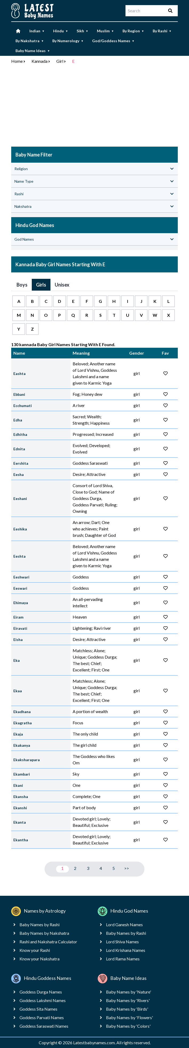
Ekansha (20, 796)
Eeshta (19, 556)
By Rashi (162, 31)
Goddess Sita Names (38, 1008)
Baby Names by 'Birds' (127, 1008)
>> (126, 868)
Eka (16, 660)
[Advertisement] (94, 106)
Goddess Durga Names (40, 991)
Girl (59, 61)
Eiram (18, 617)
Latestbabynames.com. (94, 1042)
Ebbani (19, 394)
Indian (37, 31)
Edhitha (20, 434)
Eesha (18, 474)
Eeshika (20, 529)
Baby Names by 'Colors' (128, 1026)
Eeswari (20, 588)
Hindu (60, 31)
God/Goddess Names (113, 40)
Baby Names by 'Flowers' (129, 1017)
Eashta (19, 373)
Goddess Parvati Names (41, 1017)
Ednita (19, 449)
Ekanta (19, 822)
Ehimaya (20, 602)
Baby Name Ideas (32, 50)
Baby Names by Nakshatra (44, 933)
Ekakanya (21, 745)
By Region (133, 31)
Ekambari (21, 774)
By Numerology (68, 40)
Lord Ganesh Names (124, 924)
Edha (17, 420)
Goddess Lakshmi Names (42, 1000)
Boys (22, 285)
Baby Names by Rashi (39, 924)
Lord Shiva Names (122, 941)
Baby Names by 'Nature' (128, 991)
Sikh (82, 31)
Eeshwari (21, 577)
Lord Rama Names (123, 958)
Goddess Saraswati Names (43, 1026)
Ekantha (20, 840)
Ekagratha (22, 723)
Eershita (20, 463)
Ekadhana (22, 711)
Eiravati (20, 628)
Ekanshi (20, 807)
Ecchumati (22, 405)
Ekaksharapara (26, 759)
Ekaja (18, 734)
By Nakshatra (29, 40)
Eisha (18, 639)
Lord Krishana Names (125, 950)
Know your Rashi (34, 950)
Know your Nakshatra (39, 958)
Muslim (105, 31)
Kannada (40, 61)
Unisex (62, 285)
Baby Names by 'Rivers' (128, 1000)
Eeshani (20, 498)
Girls (41, 285)
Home (17, 61)
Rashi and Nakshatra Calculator (48, 941)
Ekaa (17, 691)
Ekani (18, 785)
